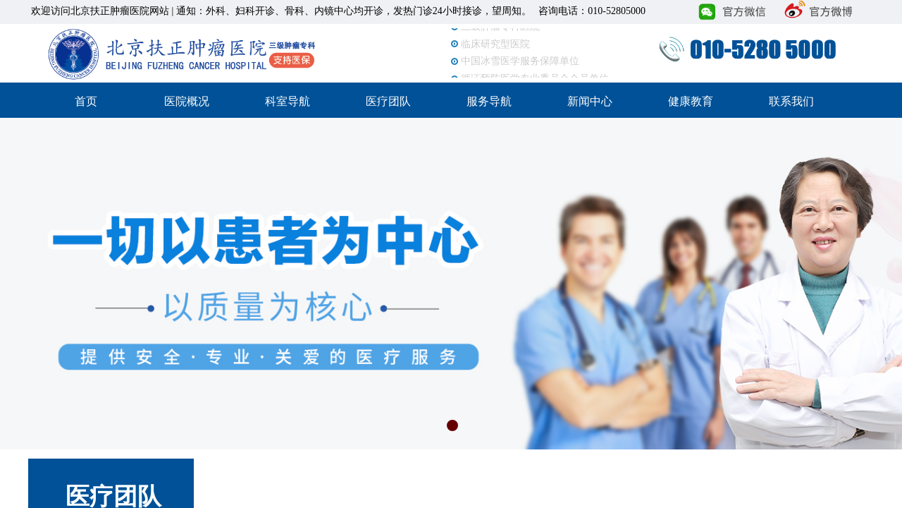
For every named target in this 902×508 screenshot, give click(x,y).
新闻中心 (589, 101)
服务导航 (489, 101)
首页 (86, 101)
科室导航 (287, 101)
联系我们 (791, 101)
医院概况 (186, 101)
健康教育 (690, 101)
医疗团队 (388, 101)
